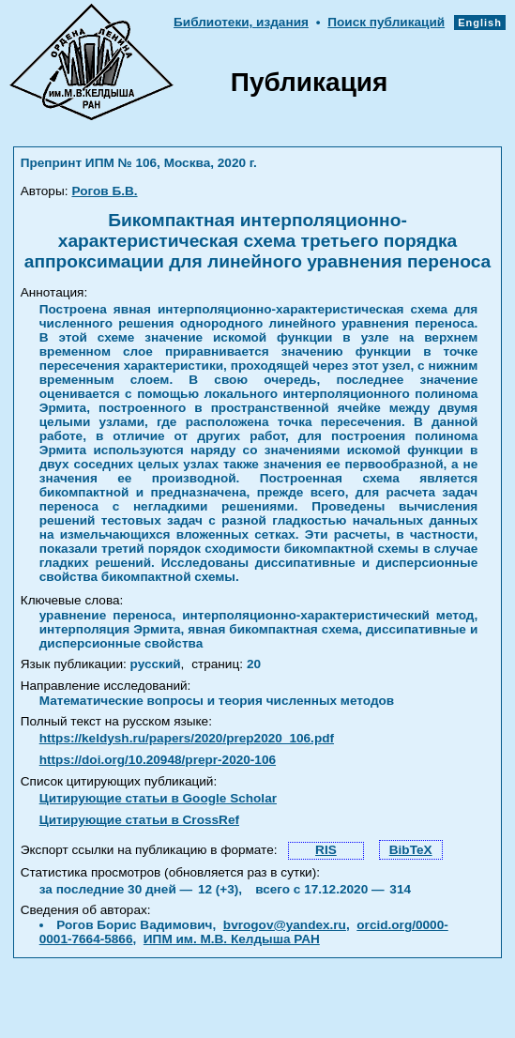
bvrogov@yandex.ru (284, 925)
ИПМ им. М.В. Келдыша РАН (232, 939)
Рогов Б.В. (104, 191)
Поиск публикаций (386, 22)
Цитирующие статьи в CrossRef (139, 820)
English (480, 22)
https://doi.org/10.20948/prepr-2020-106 (157, 760)
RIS (326, 850)
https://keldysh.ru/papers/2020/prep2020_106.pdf (186, 738)
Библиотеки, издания (241, 22)
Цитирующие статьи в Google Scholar (158, 798)
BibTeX (410, 850)
